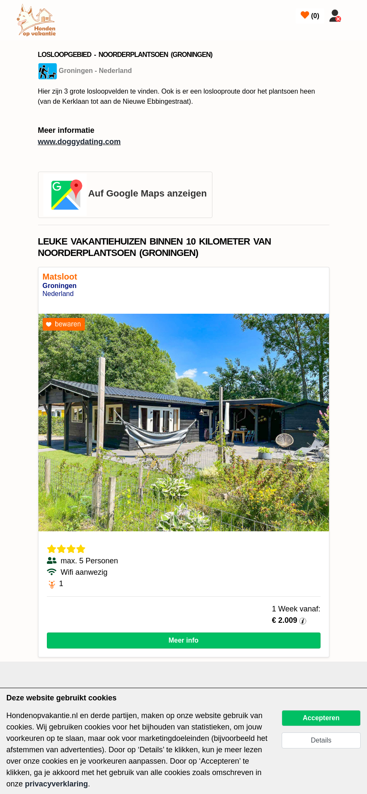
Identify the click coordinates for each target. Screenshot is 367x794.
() (310, 15)
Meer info (183, 640)
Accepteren (321, 717)
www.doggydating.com (79, 141)
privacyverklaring (56, 784)
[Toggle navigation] (355, 14)
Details (321, 740)
